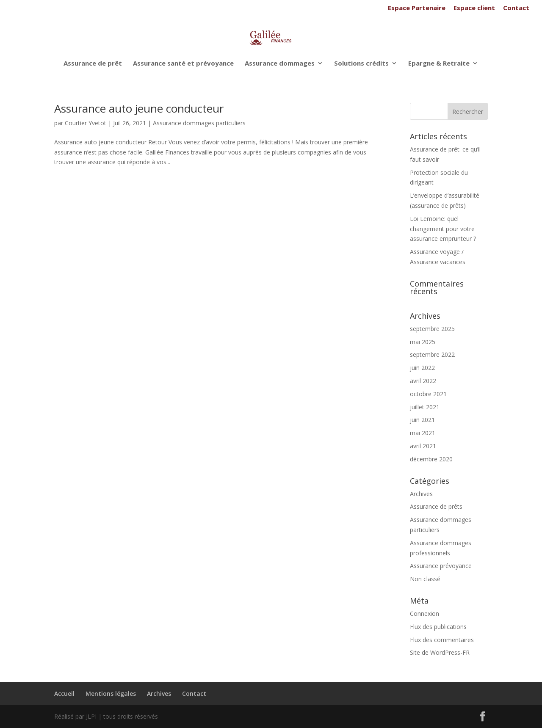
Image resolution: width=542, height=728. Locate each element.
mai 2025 (422, 342)
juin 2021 (422, 420)
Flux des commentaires (442, 640)
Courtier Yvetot (85, 123)
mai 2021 (422, 433)
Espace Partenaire (416, 8)
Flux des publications (438, 627)
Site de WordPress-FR (440, 652)
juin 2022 (422, 368)
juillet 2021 (425, 407)
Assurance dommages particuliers (199, 123)
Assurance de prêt (93, 63)
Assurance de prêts (436, 506)
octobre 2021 (428, 394)
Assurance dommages (280, 63)
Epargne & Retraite (439, 63)
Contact (516, 8)
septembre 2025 (432, 329)
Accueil (64, 693)
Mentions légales (111, 693)
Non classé (425, 579)
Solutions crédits (361, 63)
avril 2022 (423, 381)
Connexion (424, 613)
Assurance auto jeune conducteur (139, 108)
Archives (421, 494)
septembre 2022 (432, 354)
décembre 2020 (431, 459)
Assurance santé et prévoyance (183, 63)
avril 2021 (423, 446)
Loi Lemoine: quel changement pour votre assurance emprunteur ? (443, 229)
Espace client (474, 8)
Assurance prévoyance (441, 566)
